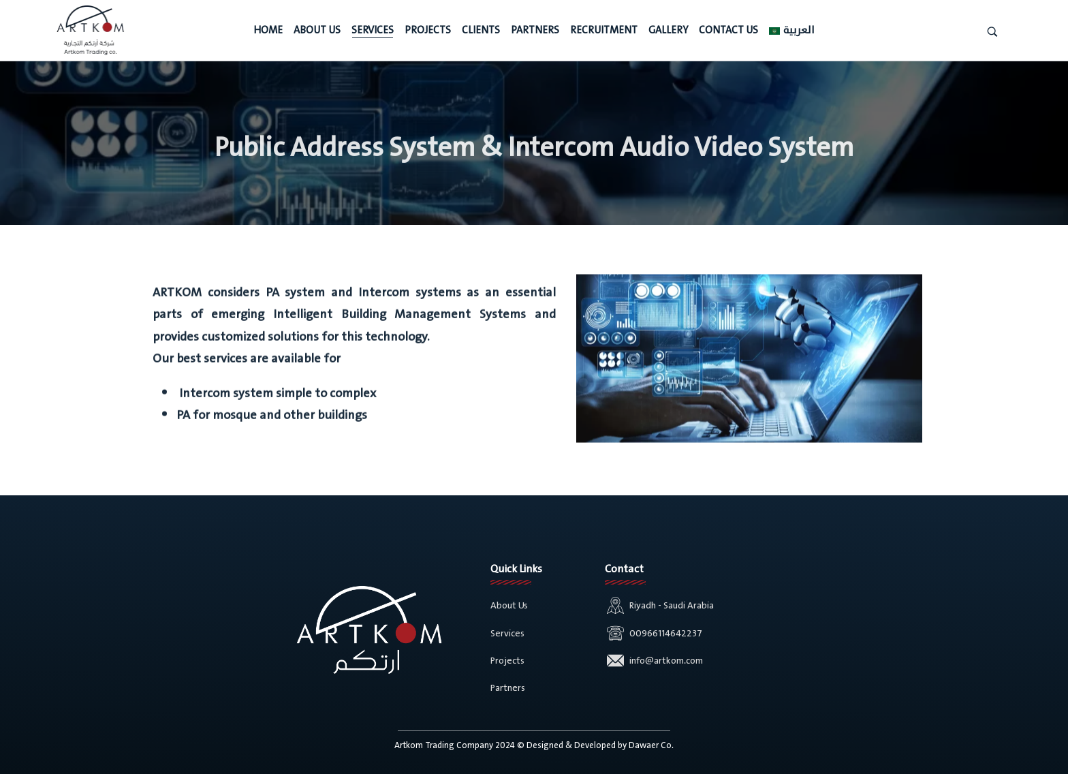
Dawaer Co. (651, 745)
